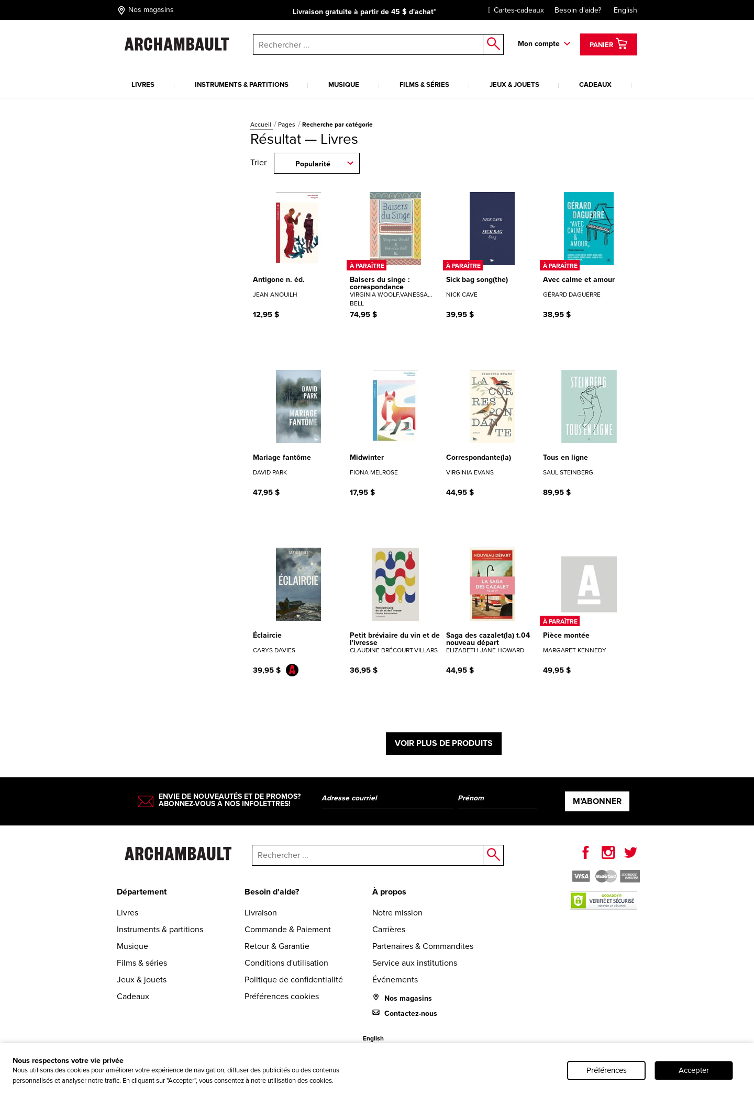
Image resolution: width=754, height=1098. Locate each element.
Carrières (388, 929)
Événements (395, 980)
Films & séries (424, 84)
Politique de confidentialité (294, 980)
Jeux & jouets (514, 84)
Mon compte (539, 43)
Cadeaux (595, 84)
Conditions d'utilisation (286, 963)
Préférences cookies (282, 996)
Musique (343, 84)
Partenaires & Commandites (422, 946)
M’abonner (597, 801)
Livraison (261, 913)
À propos (389, 892)
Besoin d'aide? (578, 10)
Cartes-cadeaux (513, 10)
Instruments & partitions (242, 84)
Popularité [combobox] (312, 164)
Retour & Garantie (277, 946)
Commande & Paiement (288, 929)
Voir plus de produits (444, 743)
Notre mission (397, 913)
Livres (142, 84)
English (625, 10)
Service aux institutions (414, 963)
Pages (287, 124)
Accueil (261, 124)
